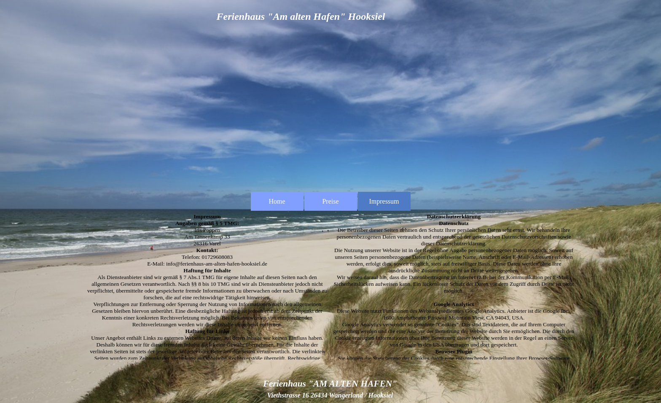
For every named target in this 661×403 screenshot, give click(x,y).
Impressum (384, 201)
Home (277, 201)
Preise (330, 201)
